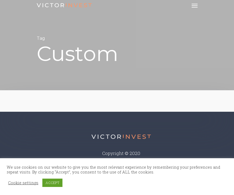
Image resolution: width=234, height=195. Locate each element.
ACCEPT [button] (52, 182)
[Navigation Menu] (195, 5)
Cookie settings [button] (23, 182)
